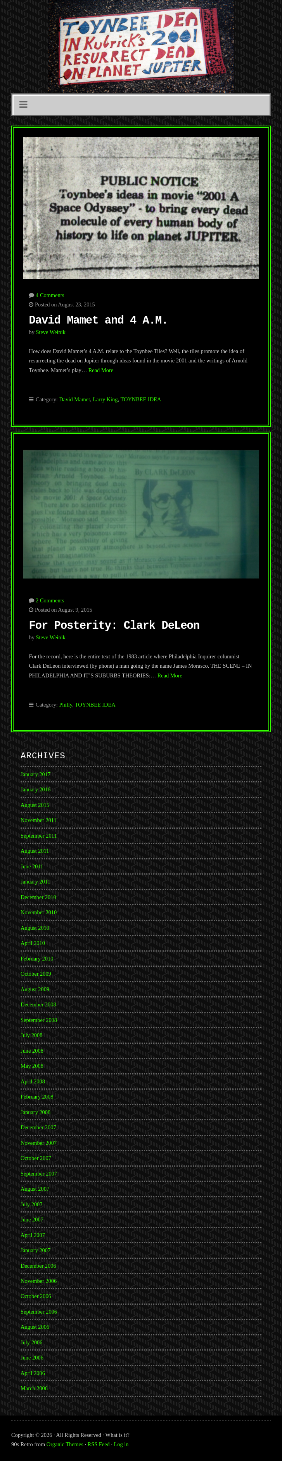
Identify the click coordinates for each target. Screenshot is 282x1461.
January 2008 (35, 1112)
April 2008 (33, 1081)
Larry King (105, 399)
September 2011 (39, 836)
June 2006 (32, 1357)
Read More (100, 370)
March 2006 (34, 1388)
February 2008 (37, 1097)
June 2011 (32, 866)
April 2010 (33, 943)
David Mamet (74, 399)
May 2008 (32, 1066)
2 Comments (50, 600)
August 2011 (35, 851)
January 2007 (35, 1250)
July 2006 (31, 1342)
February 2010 (37, 958)
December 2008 (38, 1004)
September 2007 (39, 1174)
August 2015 (35, 805)
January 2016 (35, 789)
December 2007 (38, 1127)
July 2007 (31, 1204)
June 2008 (32, 1051)
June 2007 (32, 1219)
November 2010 (39, 912)
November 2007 (39, 1143)
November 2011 (39, 820)
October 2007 (36, 1158)
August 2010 (35, 928)
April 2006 (33, 1373)
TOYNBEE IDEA (140, 399)
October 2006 (36, 1296)
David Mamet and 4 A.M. (98, 320)
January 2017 (35, 774)
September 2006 (39, 1312)
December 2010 (38, 897)
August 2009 (35, 989)
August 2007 (35, 1189)
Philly (65, 705)
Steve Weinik (51, 332)
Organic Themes (65, 1444)
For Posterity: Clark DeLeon (114, 625)
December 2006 (38, 1266)
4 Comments (50, 295)
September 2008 (39, 1020)
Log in (121, 1444)
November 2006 (39, 1281)
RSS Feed (99, 1444)
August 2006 (35, 1327)
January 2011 (35, 881)
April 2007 (33, 1235)
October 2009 (36, 974)
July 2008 (31, 1035)
